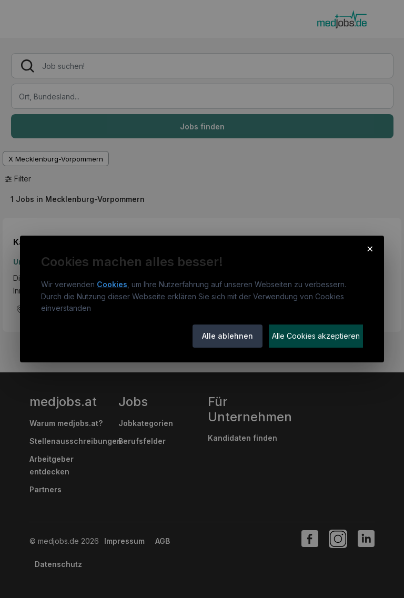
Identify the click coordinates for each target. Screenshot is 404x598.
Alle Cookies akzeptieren (316, 335)
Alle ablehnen (227, 335)
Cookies (112, 284)
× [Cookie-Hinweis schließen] (370, 248)
